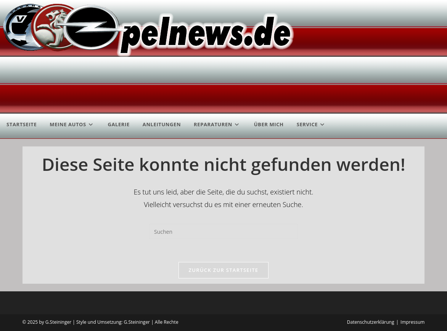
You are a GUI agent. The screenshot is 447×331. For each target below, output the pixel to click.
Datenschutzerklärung (370, 322)
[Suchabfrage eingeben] (223, 231)
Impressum (412, 322)
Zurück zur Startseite (224, 270)
